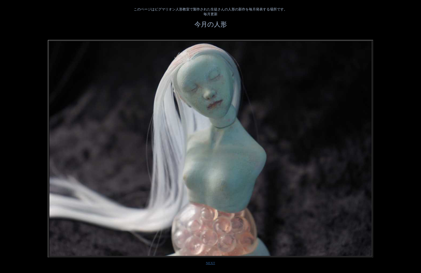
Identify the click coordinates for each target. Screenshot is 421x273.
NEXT (210, 263)
